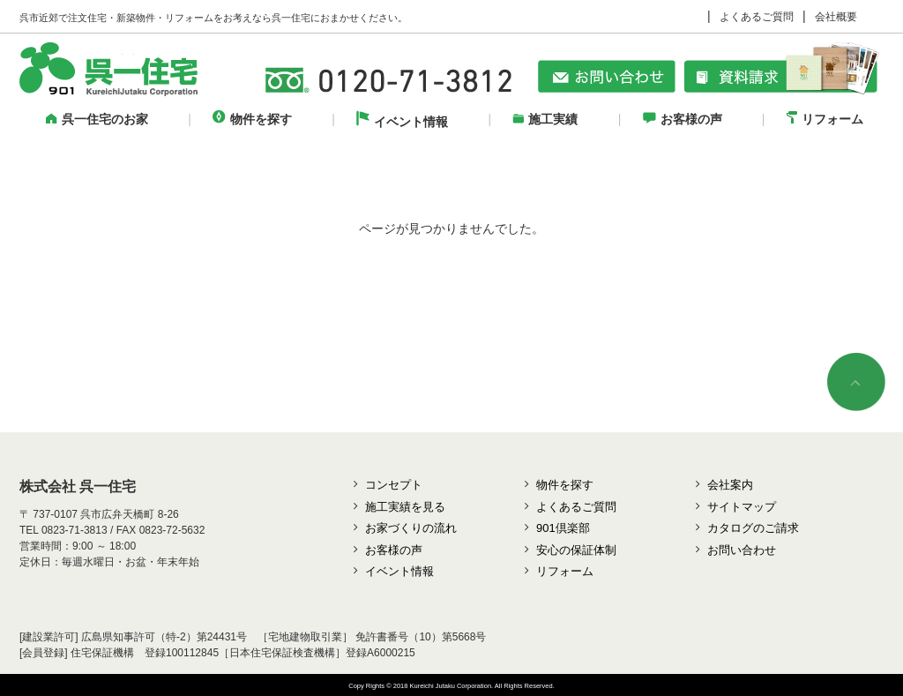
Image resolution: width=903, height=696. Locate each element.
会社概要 (836, 17)
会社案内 (730, 484)
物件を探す (252, 119)
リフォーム (825, 119)
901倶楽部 (563, 528)
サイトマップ (741, 506)
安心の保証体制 (576, 550)
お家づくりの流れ (411, 528)
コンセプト (393, 484)
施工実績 (545, 119)
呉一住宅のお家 (97, 119)
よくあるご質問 (757, 17)
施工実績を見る (405, 506)
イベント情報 (402, 122)
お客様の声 (682, 119)
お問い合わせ (741, 550)
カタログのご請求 (753, 528)
